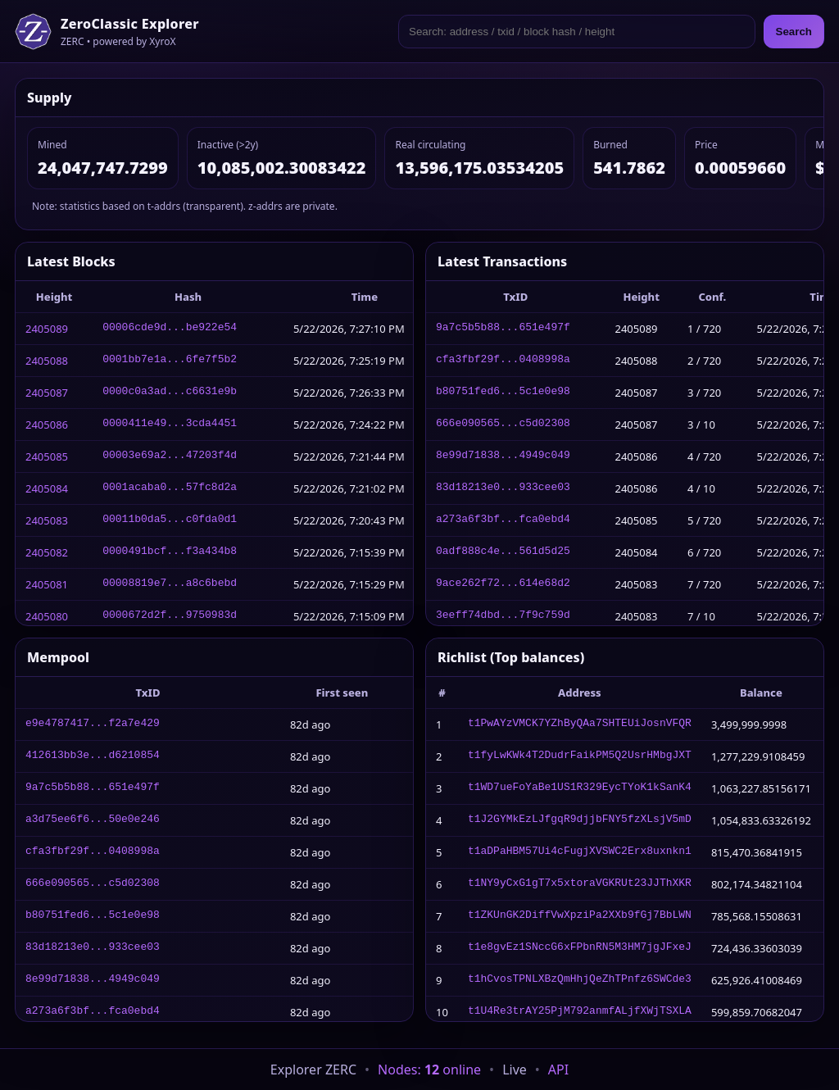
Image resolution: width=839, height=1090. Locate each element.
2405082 (46, 552)
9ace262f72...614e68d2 (503, 584)
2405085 (46, 456)
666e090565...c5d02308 (503, 424)
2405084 (46, 488)
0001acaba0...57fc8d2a (169, 488)
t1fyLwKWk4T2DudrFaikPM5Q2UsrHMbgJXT (580, 756)
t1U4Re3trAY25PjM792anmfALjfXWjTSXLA (580, 1012)
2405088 (46, 360)
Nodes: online (429, 1069)
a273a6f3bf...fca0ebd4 (503, 520)
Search (794, 31)
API (558, 1069)
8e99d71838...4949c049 (503, 456)
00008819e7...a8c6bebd (169, 584)
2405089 (46, 328)
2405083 (46, 520)
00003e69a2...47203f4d (169, 456)
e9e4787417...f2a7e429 (92, 724)
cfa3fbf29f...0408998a (503, 360)
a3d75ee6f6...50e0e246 (92, 820)
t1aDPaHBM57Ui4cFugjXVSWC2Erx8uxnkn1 (580, 852)
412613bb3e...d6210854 (92, 756)
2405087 (46, 392)
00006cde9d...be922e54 (169, 328)
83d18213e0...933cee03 (503, 488)
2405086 (46, 424)
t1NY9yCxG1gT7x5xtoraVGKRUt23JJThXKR (580, 884)
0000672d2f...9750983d (169, 616)
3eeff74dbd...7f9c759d (503, 616)
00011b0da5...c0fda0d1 (169, 520)
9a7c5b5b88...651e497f (503, 328)
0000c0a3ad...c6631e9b (169, 392)
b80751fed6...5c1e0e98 (503, 392)
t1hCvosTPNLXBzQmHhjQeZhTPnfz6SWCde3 (580, 980)
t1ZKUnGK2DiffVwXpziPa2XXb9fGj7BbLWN (580, 916)
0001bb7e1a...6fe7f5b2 (169, 360)
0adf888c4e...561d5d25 (503, 552)
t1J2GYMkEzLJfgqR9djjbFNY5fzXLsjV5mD (580, 820)
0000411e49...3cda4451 (169, 424)
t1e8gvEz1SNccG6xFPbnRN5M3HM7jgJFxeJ (580, 948)
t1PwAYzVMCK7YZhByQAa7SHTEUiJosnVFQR (580, 724)
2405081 (46, 584)
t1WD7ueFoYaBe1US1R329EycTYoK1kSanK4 (580, 788)
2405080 (46, 616)
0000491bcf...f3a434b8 (169, 552)
